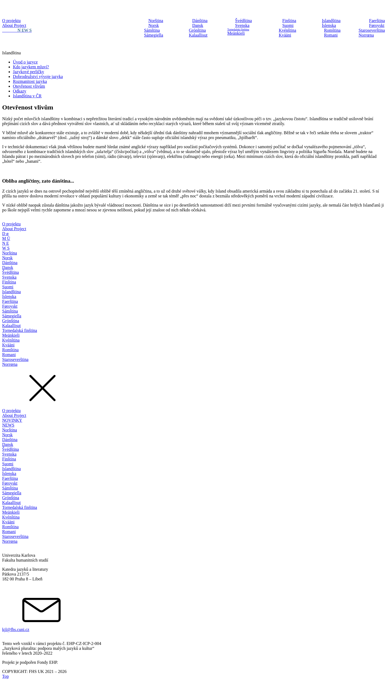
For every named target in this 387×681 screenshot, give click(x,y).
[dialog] (193, 315)
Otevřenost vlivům (29, 86)
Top (5, 676)
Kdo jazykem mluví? (31, 67)
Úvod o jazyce (25, 62)
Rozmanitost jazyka (30, 81)
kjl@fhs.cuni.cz (15, 629)
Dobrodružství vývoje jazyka (38, 76)
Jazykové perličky (28, 71)
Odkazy (19, 91)
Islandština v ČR (27, 96)
